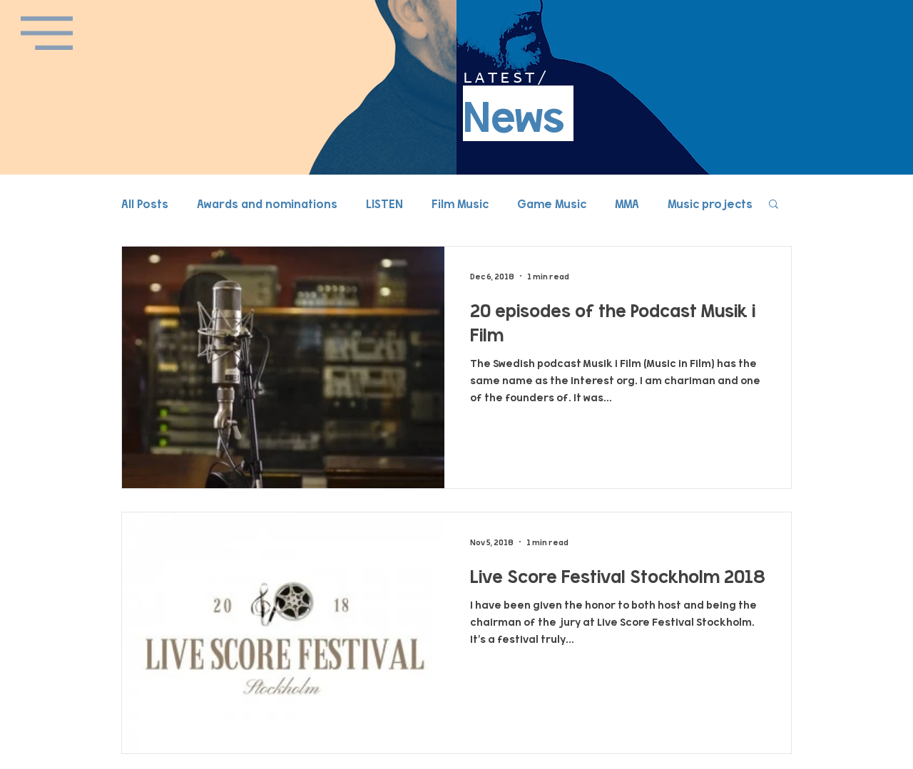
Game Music (551, 203)
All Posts (144, 203)
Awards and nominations (267, 203)
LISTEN (384, 203)
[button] (47, 33)
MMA (627, 203)
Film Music (460, 203)
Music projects (710, 203)
